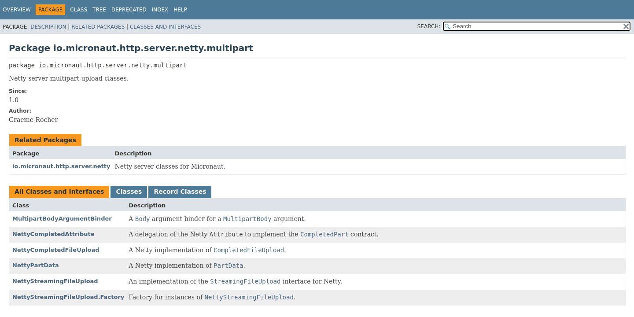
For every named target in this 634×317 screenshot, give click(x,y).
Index (160, 10)
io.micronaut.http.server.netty (61, 166)
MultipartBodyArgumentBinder (62, 218)
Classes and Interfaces (165, 27)
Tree (99, 10)
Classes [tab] (129, 191)
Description (48, 27)
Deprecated (129, 10)
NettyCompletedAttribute (53, 234)
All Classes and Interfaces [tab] (59, 191)
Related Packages (98, 27)
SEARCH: (429, 26)
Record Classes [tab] (180, 191)
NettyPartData (35, 265)
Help (180, 10)
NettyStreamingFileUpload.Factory (68, 297)
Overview (17, 10)
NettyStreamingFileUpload (55, 281)
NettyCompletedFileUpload (55, 250)
